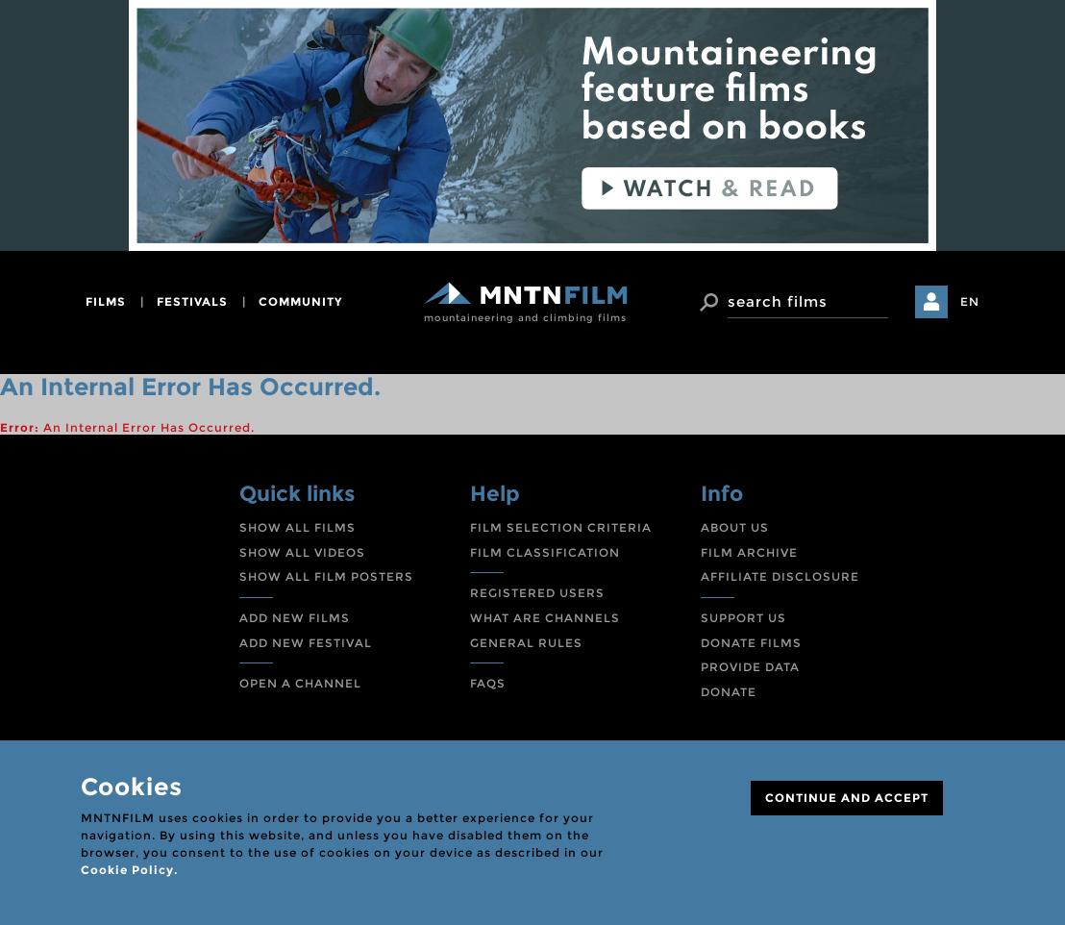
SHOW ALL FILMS (297, 527)
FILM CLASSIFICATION (545, 552)
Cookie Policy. (129, 869)
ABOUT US (735, 527)
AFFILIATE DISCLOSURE (780, 576)
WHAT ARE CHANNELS (545, 618)
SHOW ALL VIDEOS (302, 552)
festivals (192, 301)
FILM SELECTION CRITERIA (561, 527)
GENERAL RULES (526, 643)
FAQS (488, 683)
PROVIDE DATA (750, 667)
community (300, 301)
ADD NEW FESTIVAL (305, 643)
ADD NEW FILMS (294, 618)
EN (969, 301)
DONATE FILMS (751, 643)
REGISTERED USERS (537, 593)
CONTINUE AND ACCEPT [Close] (847, 797)
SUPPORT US (743, 618)
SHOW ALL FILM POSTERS (326, 576)
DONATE (728, 692)
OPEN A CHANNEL (300, 683)
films (106, 301)
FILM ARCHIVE (749, 552)
